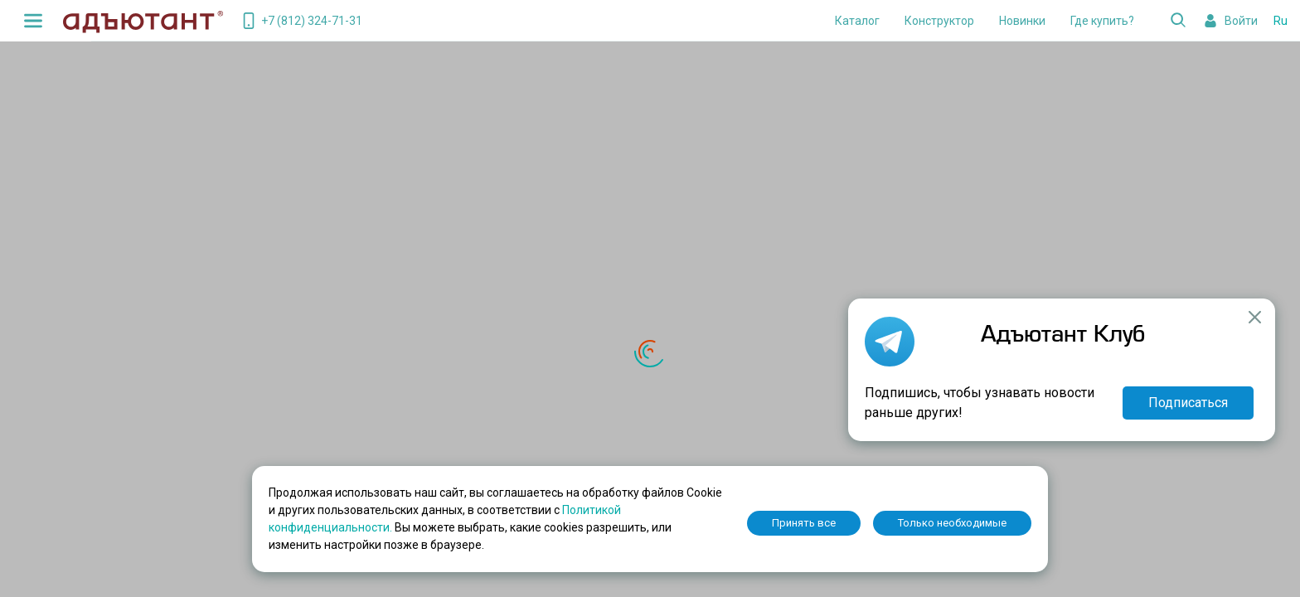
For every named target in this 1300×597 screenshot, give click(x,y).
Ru (1280, 20)
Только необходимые (952, 523)
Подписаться (1188, 402)
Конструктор (939, 20)
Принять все (804, 523)
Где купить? (1102, 20)
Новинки (1022, 20)
